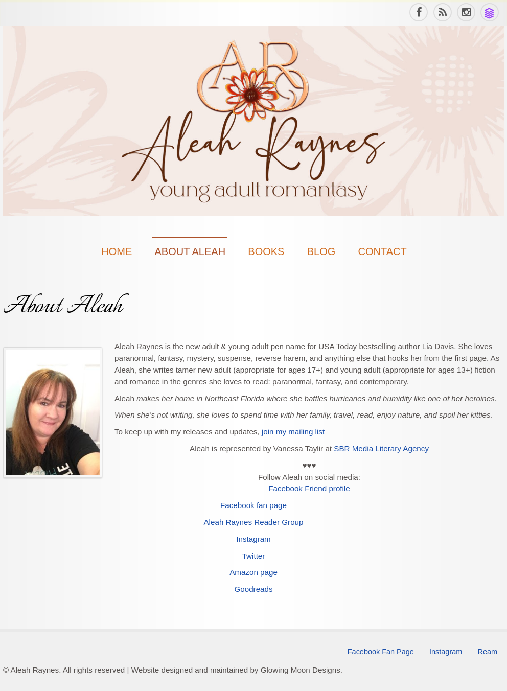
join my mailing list (293, 431)
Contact (382, 251)
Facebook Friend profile (309, 488)
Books (266, 251)
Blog (321, 251)
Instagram (253, 539)
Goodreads (253, 589)
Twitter (253, 555)
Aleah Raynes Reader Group (253, 522)
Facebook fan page (253, 505)
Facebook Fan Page (381, 652)
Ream (487, 652)
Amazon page (253, 572)
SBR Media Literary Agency (381, 448)
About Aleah (190, 251)
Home (116, 251)
